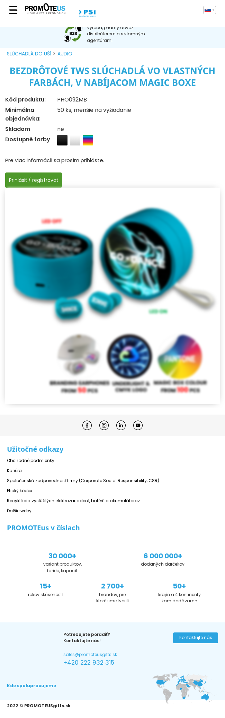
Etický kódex (19, 491)
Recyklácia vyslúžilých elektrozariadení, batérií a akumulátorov (73, 501)
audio (64, 53)
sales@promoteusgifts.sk (90, 654)
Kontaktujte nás (195, 637)
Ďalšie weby (19, 511)
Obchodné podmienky (30, 460)
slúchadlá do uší (29, 53)
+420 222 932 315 (88, 662)
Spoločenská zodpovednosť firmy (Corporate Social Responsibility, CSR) (83, 481)
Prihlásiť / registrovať (33, 180)
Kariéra (14, 470)
